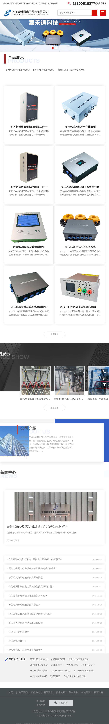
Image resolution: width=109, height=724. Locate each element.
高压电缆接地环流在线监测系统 (29, 317)
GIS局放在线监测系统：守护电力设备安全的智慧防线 (36, 638)
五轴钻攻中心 (57, 665)
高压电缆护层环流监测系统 (80, 256)
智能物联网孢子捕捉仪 (61, 670)
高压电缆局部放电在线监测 (80, 136)
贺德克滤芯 (55, 676)
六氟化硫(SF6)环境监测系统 (75, 70)
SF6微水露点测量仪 (39, 665)
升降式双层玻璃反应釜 (78, 659)
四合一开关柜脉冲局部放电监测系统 (80, 317)
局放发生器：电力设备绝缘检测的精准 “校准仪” (32, 647)
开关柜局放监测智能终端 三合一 (29, 196)
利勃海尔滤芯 (72, 665)
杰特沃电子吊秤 (58, 659)
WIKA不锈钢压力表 (38, 676)
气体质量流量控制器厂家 (74, 676)
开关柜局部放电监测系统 (21, 70)
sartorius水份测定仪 (39, 670)
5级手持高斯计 (88, 665)
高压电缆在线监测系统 (47, 70)
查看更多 (54, 408)
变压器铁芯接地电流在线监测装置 (80, 196)
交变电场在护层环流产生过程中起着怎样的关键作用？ (37, 566)
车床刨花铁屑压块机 (39, 659)
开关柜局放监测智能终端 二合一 (29, 136)
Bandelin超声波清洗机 (84, 670)
